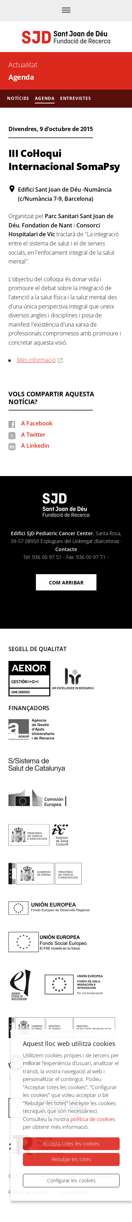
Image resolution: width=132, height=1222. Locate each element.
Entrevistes (75, 98)
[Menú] (66, 10)
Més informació (36, 360)
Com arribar (66, 582)
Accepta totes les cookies (71, 1143)
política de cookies (92, 1118)
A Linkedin (35, 445)
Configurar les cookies (71, 1180)
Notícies (18, 98)
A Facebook (36, 423)
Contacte (66, 549)
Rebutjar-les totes (71, 1159)
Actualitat (22, 64)
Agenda (21, 77)
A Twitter (33, 435)
